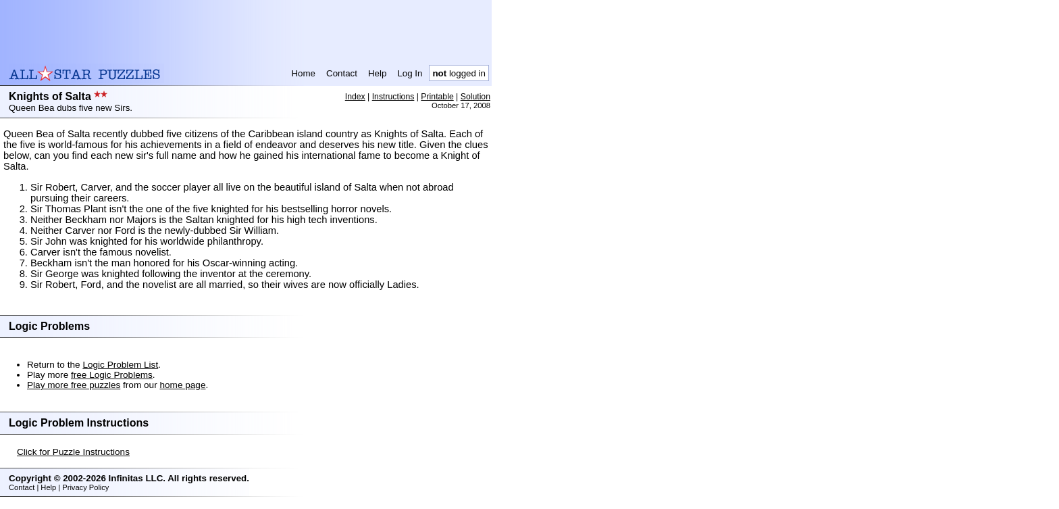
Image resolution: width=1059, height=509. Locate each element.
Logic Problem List (120, 365)
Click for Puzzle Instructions (73, 452)
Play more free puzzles (73, 385)
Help (377, 73)
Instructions (393, 96)
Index (355, 96)
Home (303, 73)
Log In (409, 73)
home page (182, 385)
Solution (475, 96)
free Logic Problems (112, 375)
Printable (437, 96)
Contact (341, 73)
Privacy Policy (85, 487)
